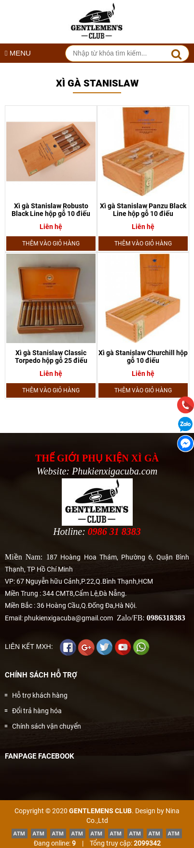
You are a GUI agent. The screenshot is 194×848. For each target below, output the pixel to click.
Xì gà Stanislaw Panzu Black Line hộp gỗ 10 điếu (143, 209)
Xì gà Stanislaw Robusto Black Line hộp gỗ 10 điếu (51, 209)
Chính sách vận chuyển (46, 726)
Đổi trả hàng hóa (37, 711)
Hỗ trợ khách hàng (40, 695)
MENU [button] (18, 53)
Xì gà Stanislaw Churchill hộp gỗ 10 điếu (143, 356)
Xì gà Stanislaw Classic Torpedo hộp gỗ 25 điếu (51, 356)
